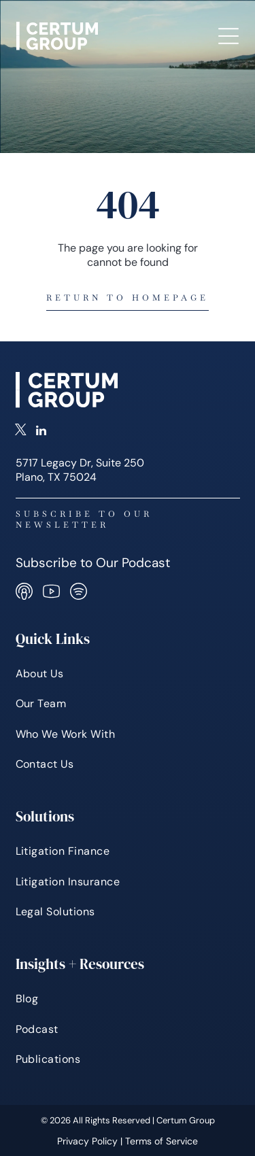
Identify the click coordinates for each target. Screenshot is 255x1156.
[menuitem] (128, 674)
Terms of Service (161, 1141)
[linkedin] (41, 432)
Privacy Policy (87, 1141)
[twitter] (20, 432)
